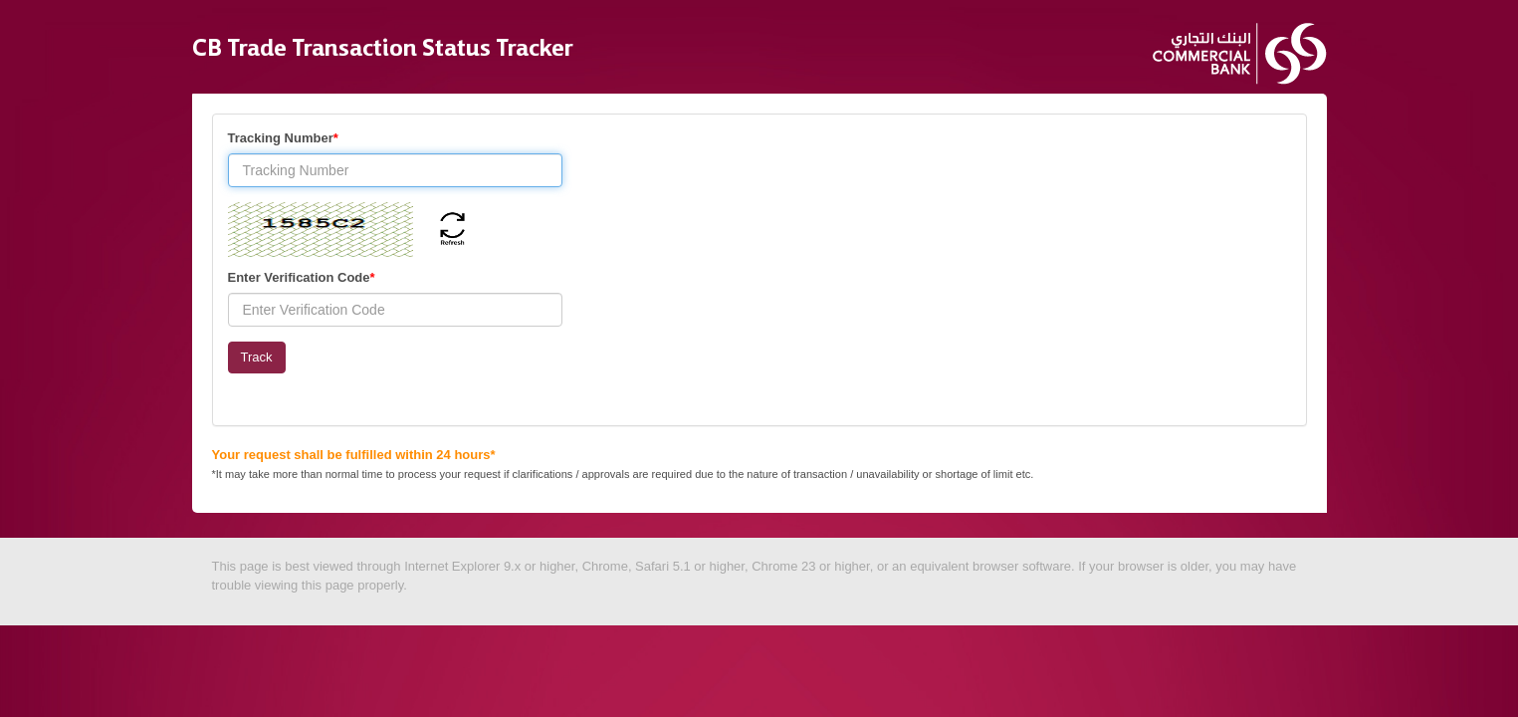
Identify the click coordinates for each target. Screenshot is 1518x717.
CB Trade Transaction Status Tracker (382, 43)
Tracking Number (283, 137)
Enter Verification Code (301, 277)
